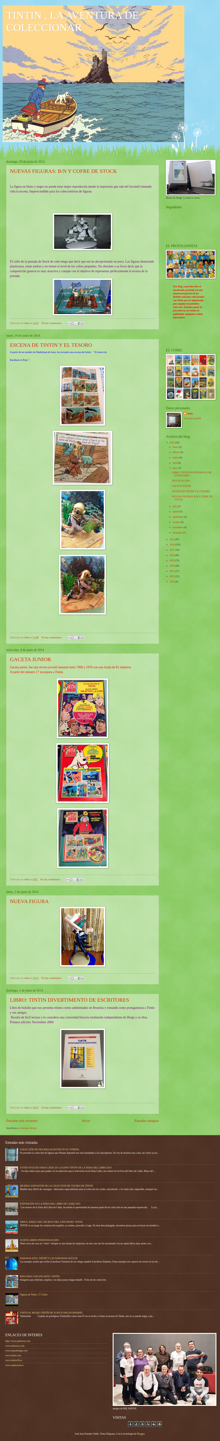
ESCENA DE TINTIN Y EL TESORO (51, 345)
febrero (176, 452)
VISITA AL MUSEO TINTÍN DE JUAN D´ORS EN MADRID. (51, 1312)
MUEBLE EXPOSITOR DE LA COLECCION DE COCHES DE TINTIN (56, 1185)
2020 (172, 565)
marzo (176, 457)
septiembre (178, 517)
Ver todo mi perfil (192, 418)
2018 (172, 555)
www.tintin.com (13, 1355)
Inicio (86, 1121)
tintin (190, 413)
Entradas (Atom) (28, 1128)
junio (175, 468)
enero (176, 447)
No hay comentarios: (52, 323)
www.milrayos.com (14, 1346)
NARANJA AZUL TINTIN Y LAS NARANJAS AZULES (49, 1258)
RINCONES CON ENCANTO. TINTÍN (40, 1276)
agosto (176, 511)
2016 (172, 544)
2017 (172, 550)
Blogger (141, 1433)
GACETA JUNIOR (30, 659)
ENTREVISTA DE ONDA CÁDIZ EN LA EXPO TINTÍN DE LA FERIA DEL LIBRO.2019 (66, 1167)
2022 (172, 576)
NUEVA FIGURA (29, 901)
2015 (172, 539)
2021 (172, 571)
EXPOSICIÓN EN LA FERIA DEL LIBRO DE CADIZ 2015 (50, 1203)
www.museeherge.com (16, 1350)
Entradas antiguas (146, 1121)
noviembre (178, 527)
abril (175, 463)
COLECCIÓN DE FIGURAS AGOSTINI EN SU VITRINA (49, 1149)
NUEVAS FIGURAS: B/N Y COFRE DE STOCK (63, 171)
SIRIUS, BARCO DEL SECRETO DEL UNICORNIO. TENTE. (51, 1222)
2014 (172, 442)
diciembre (178, 532)
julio (175, 506)
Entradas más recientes (22, 1121)
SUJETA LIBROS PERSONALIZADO (39, 1240)
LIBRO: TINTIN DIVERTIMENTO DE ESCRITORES (69, 1000)
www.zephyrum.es (14, 1365)
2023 (172, 581)
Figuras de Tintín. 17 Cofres (34, 1294)
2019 (172, 560)
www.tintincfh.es (13, 1360)
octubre (177, 522)
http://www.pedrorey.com (17, 1341)
